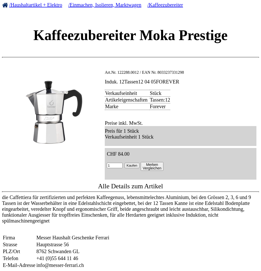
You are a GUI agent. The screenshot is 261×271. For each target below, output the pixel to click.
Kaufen (132, 165)
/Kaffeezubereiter (165, 5)
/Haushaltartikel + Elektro (35, 5)
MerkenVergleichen (152, 166)
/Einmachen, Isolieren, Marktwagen (104, 5)
